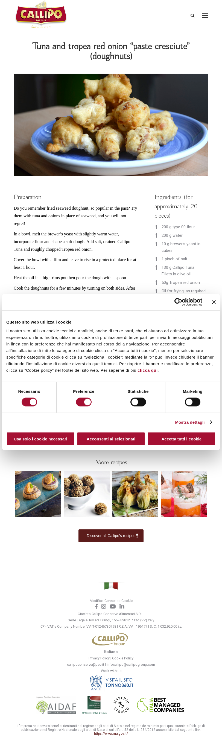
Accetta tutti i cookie (181, 438)
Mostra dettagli (190, 422)
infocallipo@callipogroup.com (131, 664)
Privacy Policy (99, 658)
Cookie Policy (122, 658)
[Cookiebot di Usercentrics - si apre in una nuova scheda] (178, 302)
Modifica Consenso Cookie (111, 601)
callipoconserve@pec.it (85, 664)
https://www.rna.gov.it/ (111, 734)
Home (77, 68)
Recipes (93, 68)
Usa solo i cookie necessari (40, 438)
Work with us (111, 671)
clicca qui (147, 370)
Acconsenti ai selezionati (111, 438)
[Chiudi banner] (214, 302)
